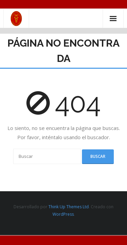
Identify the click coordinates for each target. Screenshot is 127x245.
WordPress (63, 214)
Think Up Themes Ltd (68, 207)
